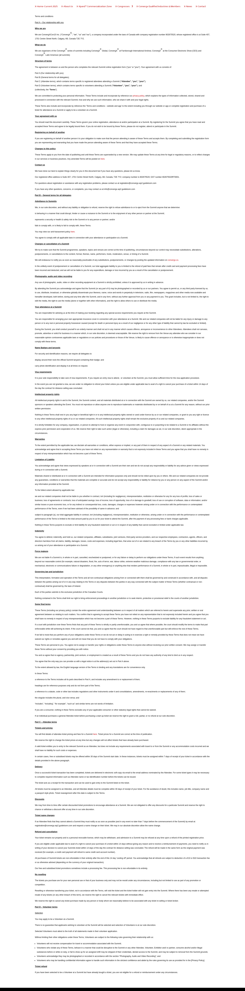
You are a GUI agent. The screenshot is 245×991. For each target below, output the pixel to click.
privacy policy (138, 96)
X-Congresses (122, 6)
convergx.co (173, 260)
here (102, 159)
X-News (188, 6)
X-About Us (67, 6)
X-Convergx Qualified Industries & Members (158, 6)
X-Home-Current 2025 (46, 6)
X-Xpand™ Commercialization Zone (94, 6)
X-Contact (201, 6)
